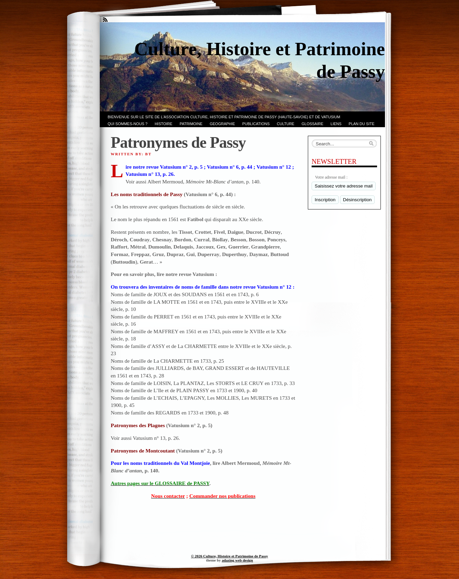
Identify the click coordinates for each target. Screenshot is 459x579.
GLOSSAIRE (313, 124)
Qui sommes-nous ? (127, 124)
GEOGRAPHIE (222, 124)
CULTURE (285, 124)
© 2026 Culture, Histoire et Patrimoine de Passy (229, 556)
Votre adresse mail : (331, 177)
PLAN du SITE (361, 124)
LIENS (335, 124)
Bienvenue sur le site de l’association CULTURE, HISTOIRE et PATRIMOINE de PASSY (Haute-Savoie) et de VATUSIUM (224, 117)
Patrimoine (191, 124)
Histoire (163, 124)
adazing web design (237, 560)
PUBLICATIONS (256, 124)
